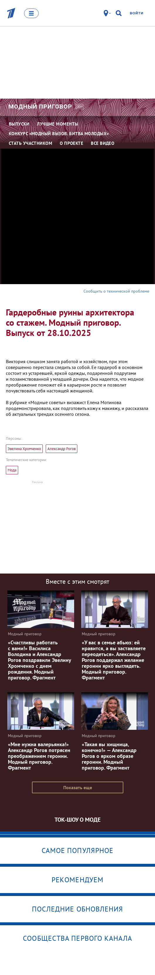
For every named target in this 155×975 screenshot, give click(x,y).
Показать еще (77, 787)
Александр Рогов (61, 448)
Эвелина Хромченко (24, 448)
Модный (40, 106)
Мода (12, 470)
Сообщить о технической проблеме (116, 291)
